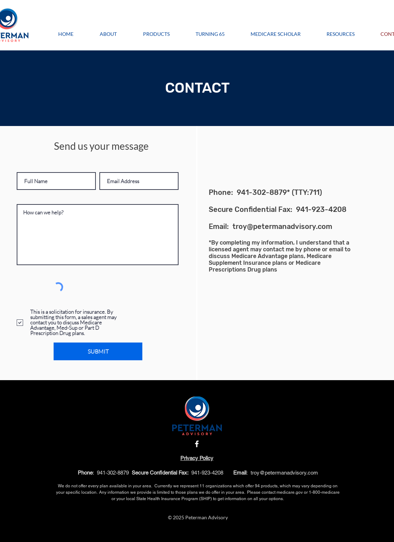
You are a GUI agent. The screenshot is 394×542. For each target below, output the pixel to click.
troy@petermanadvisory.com (282, 226)
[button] (340, 34)
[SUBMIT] (98, 351)
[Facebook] (196, 443)
